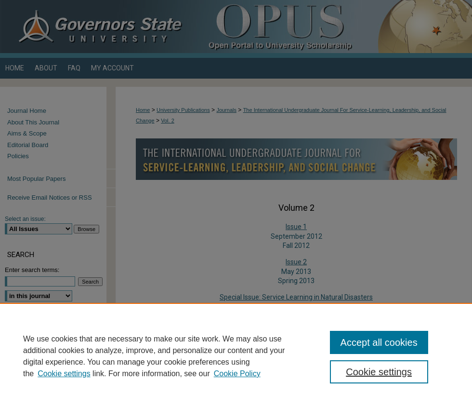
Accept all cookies (379, 342)
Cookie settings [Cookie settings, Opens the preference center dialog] (379, 372)
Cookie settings (64, 373)
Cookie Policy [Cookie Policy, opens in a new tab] (237, 373)
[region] (236, 356)
